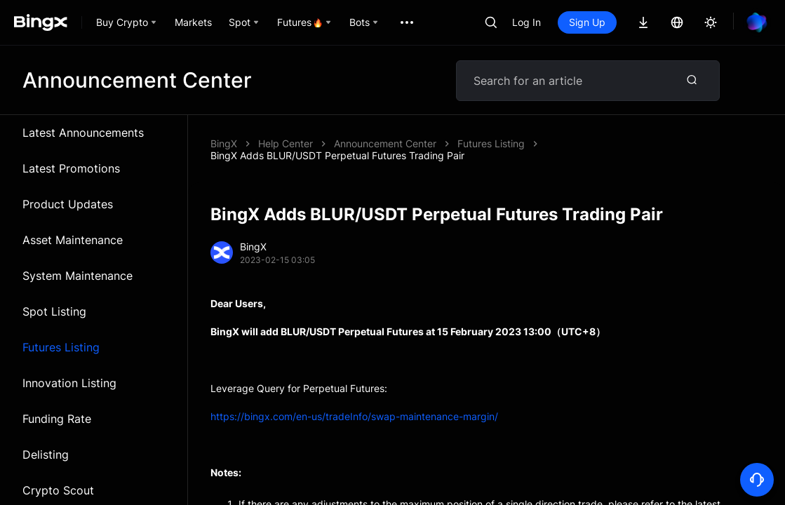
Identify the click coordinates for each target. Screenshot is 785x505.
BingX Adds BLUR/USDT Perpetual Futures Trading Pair (337, 155)
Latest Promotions (71, 168)
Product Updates (67, 204)
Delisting (45, 454)
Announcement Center (385, 143)
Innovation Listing (69, 383)
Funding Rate (56, 419)
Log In (526, 22)
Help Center (285, 143)
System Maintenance (77, 276)
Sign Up (587, 22)
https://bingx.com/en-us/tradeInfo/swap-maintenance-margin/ (354, 416)
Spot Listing (54, 311)
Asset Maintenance (72, 240)
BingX (223, 143)
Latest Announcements (83, 133)
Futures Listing (61, 347)
